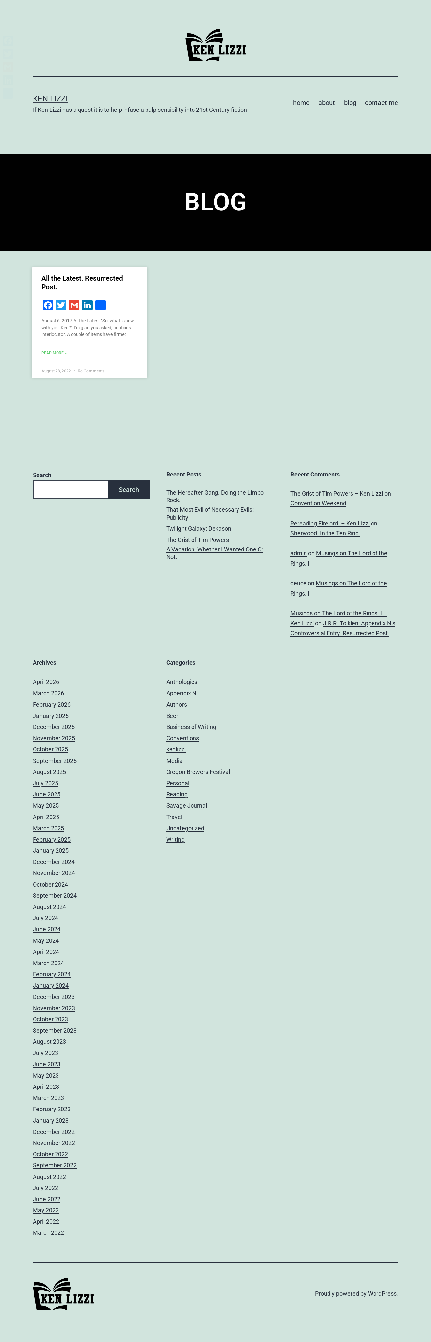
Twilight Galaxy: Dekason (198, 528)
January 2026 (51, 715)
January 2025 (51, 850)
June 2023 (46, 1064)
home (301, 103)
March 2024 (48, 963)
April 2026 (46, 681)
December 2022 (54, 1131)
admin (298, 553)
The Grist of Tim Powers (197, 539)
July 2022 (45, 1187)
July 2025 (45, 783)
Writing (175, 839)
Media (174, 760)
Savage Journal (186, 805)
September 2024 (55, 895)
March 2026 (48, 693)
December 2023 (54, 996)
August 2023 (49, 1041)
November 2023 (54, 1008)
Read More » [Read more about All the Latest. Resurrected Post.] (54, 353)
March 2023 (48, 1097)
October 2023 (50, 1019)
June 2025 (46, 794)
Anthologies (181, 681)
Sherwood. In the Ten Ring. (325, 533)
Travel (174, 817)
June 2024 (46, 929)
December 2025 (54, 726)
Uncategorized (185, 828)
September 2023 (55, 1030)
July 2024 (45, 918)
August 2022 (49, 1176)
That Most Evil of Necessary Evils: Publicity (210, 513)
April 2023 (46, 1086)
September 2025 (55, 760)
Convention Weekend (318, 503)
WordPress (382, 1293)
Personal (177, 783)
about (326, 103)
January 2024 (51, 985)
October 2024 (50, 884)
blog (350, 103)
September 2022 (55, 1165)
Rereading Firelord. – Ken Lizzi (330, 523)
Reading (177, 794)
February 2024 (52, 974)
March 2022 (48, 1232)
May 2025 (46, 805)
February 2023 (52, 1109)
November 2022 (54, 1142)
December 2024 (54, 861)
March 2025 (48, 828)
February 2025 (52, 839)
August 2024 (49, 906)
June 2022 (46, 1199)
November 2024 (54, 872)
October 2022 (50, 1154)
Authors (176, 704)
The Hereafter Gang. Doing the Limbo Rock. (215, 496)
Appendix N (181, 693)
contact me (381, 103)
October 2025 (50, 749)
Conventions (182, 738)
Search (42, 475)
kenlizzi (176, 749)
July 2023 (45, 1052)
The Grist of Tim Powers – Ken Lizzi (336, 493)
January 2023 (51, 1120)
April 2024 (46, 951)
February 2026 (52, 704)
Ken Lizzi (50, 98)
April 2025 (46, 817)
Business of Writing (191, 726)
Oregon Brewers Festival (198, 772)
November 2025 (54, 738)
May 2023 (46, 1075)
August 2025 (49, 772)
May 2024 (46, 940)
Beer (172, 715)
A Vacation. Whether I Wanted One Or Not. (214, 553)
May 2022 (46, 1210)
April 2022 (46, 1221)
